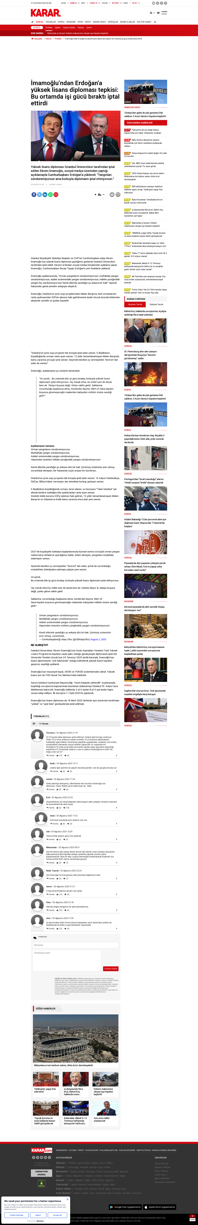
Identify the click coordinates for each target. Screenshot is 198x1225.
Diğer (123, 1175)
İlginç (107, 1188)
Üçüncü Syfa (83, 1162)
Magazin (79, 1180)
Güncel (40, 22)
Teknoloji (62, 1184)
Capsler (85, 1193)
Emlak (81, 1171)
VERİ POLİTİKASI (143, 1150)
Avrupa (93, 1167)
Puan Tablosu (161, 1171)
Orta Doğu (73, 1167)
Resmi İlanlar (127, 22)
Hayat (88, 22)
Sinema (93, 1188)
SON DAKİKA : (37, 33)
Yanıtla (51, 755)
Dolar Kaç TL (161, 1174)
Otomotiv (90, 1171)
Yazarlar (51, 22)
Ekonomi (71, 22)
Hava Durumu (161, 1163)
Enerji (99, 1171)
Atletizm (99, 1175)
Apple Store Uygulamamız (162, 1207)
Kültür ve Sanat (113, 1193)
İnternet (82, 1184)
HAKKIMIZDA (62, 1150)
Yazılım (105, 1184)
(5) (68, 894)
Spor (80, 22)
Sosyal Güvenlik (111, 1171)
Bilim (113, 1184)
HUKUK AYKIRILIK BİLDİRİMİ (164, 1150)
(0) (68, 755)
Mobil (74, 1184)
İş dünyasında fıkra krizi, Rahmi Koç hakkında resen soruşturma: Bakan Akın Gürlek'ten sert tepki (89, 33)
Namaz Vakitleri (162, 1167)
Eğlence (109, 1180)
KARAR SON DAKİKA (41, 1173)
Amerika (84, 1167)
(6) (60, 808)
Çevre (89, 27)
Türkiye (81, 27)
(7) (67, 863)
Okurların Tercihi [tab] (135, 304)
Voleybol (88, 1175)
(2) (60, 839)
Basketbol (78, 1175)
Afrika (107, 1167)
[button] (95, 194)
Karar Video (99, 22)
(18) (67, 808)
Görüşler (113, 22)
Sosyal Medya (94, 1184)
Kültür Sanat (144, 22)
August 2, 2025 (98, 639)
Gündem (79, 1188)
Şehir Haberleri (162, 1178)
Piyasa (74, 1171)
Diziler (71, 1180)
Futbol (68, 1175)
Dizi (86, 1188)
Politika (49, 27)
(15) (60, 910)
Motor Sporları (111, 1175)
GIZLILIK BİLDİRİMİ (127, 1150)
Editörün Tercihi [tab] (156, 304)
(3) (60, 879)
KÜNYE (81, 1150)
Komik (101, 1188)
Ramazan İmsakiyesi (165, 1182)
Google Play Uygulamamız (127, 1207)
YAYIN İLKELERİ (91, 1150)
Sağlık (87, 1180)
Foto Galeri (63, 1193)
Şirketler (124, 1171)
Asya (100, 1167)
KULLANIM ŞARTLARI (109, 1150)
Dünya (61, 22)
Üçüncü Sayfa (69, 27)
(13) (60, 755)
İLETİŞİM (72, 1150)
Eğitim (57, 27)
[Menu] (154, 22)
